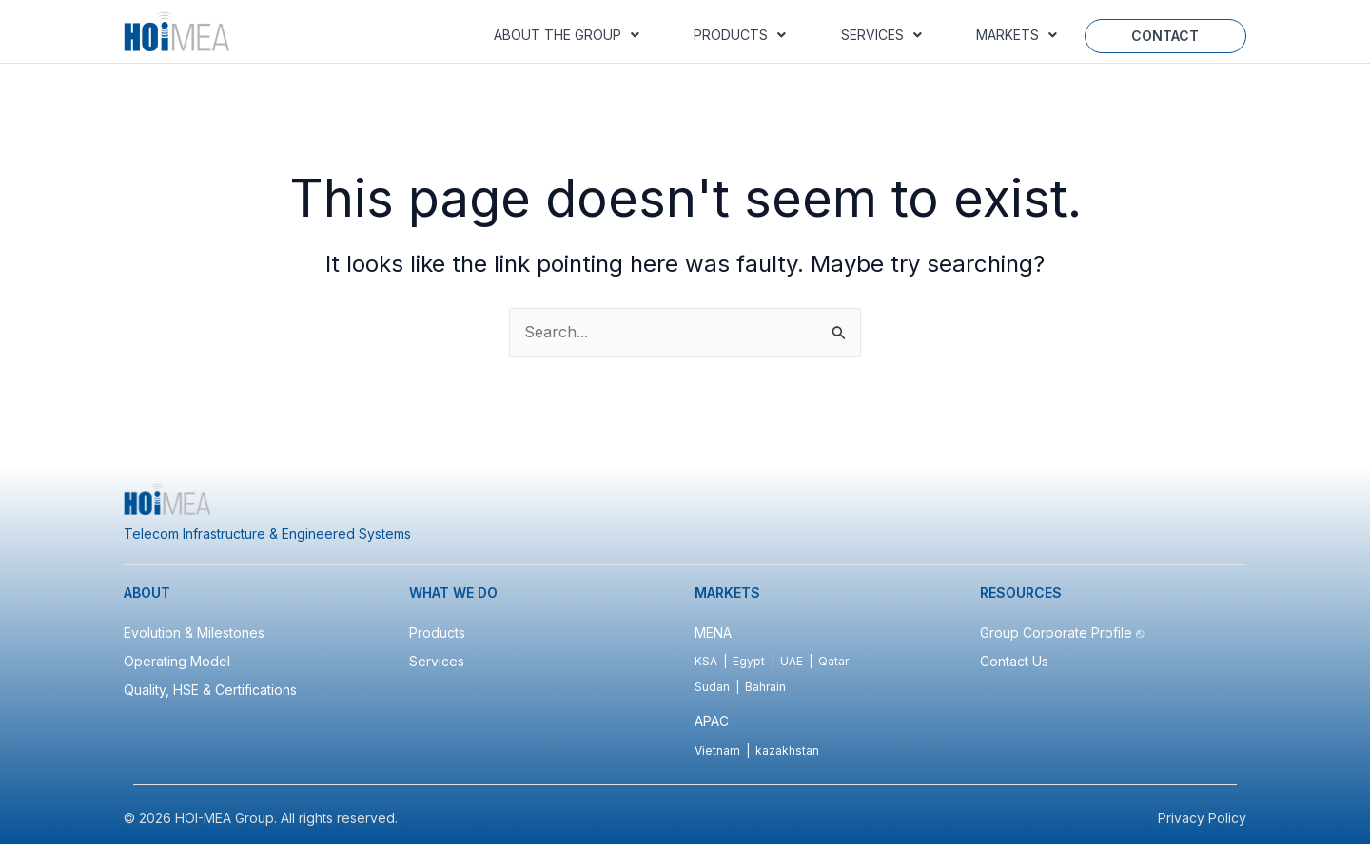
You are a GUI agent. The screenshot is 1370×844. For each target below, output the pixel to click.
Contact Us (1014, 661)
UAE (791, 661)
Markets (1016, 35)
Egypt (749, 661)
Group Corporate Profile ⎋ (1063, 632)
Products (740, 35)
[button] (566, 35)
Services (881, 35)
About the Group (566, 35)
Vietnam (717, 749)
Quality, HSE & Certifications (210, 689)
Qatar (833, 661)
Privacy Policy (1202, 818)
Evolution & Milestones (194, 632)
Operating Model (177, 661)
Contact (1165, 36)
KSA (706, 661)
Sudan (712, 687)
